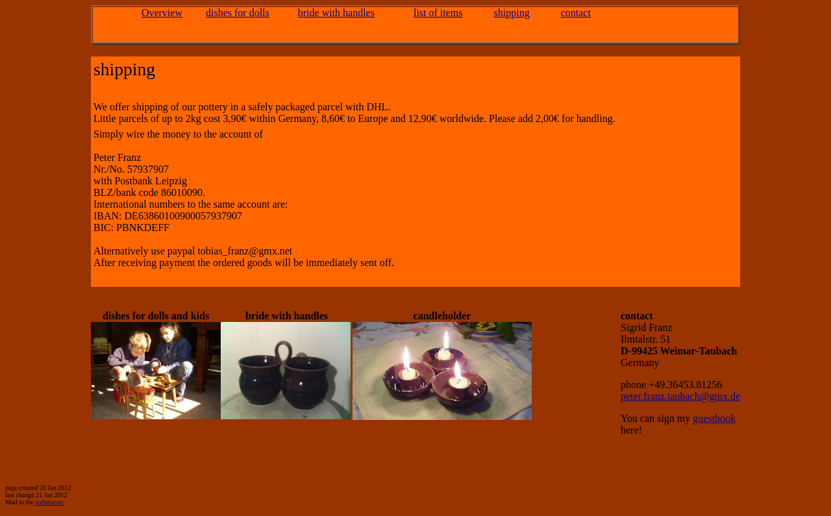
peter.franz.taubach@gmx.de (680, 396)
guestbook (714, 418)
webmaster (49, 502)
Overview (162, 12)
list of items (438, 12)
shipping (512, 12)
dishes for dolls (237, 12)
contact (576, 12)
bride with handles (336, 12)
